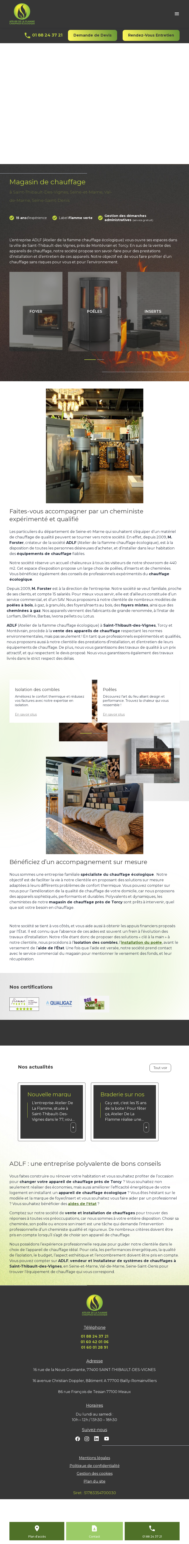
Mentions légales (94, 1458)
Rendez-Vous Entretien (151, 35)
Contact (94, 1536)
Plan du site (94, 1481)
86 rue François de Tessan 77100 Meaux (94, 1392)
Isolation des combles (37, 689)
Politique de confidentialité (95, 1466)
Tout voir (160, 1068)
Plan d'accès (37, 1536)
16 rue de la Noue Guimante (94, 1370)
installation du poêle (141, 942)
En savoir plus (26, 714)
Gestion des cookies (95, 1473)
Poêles (110, 689)
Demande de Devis (92, 35)
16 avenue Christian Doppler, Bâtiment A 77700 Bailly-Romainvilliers (95, 1381)
